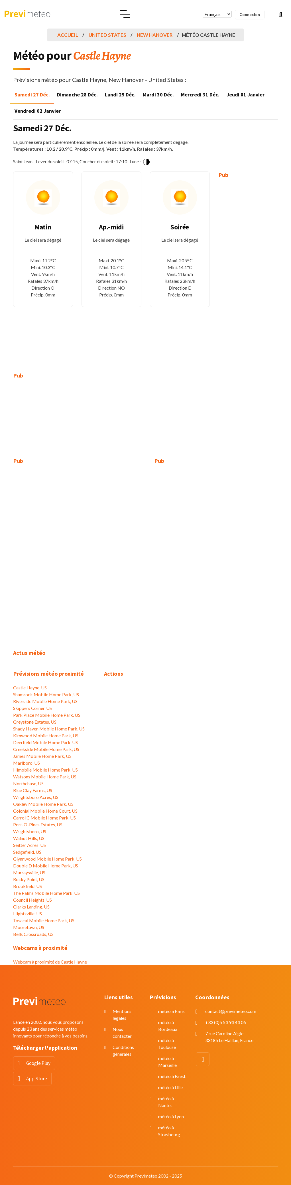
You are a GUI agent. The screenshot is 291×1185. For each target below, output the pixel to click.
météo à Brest (172, 1076)
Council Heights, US (32, 900)
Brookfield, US (27, 886)
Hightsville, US (27, 913)
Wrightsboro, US (29, 831)
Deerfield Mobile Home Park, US (45, 742)
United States (107, 35)
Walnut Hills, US (28, 838)
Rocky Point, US (28, 879)
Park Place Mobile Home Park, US (46, 715)
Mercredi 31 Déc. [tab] (200, 94)
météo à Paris (171, 1011)
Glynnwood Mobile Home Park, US (47, 858)
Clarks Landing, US (31, 906)
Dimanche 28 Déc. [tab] (77, 94)
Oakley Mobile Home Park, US (43, 804)
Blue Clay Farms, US (32, 790)
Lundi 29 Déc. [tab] (120, 94)
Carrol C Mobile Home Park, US (44, 817)
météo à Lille (170, 1087)
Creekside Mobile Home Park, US (46, 749)
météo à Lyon (171, 1116)
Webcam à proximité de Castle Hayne (50, 961)
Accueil (67, 35)
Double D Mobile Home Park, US (45, 865)
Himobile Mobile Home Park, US (45, 769)
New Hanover (155, 35)
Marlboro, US (26, 763)
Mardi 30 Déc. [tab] (158, 94)
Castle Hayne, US (30, 687)
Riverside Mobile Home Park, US (45, 701)
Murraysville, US (29, 872)
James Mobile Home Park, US (42, 756)
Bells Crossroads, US (33, 934)
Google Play (38, 1063)
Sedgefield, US (27, 852)
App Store (36, 1078)
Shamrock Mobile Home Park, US (46, 694)
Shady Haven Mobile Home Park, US (49, 728)
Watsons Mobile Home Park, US (44, 776)
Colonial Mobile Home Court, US (45, 810)
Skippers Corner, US (32, 708)
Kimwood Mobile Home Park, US (45, 735)
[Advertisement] (248, 271)
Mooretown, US (28, 927)
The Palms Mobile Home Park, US (46, 893)
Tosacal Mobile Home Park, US (43, 920)
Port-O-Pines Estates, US (37, 824)
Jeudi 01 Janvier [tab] (245, 94)
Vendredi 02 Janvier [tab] (38, 111)
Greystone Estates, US (34, 721)
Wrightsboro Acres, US (35, 797)
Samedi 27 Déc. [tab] (32, 94)
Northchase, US (28, 783)
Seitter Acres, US (29, 845)
